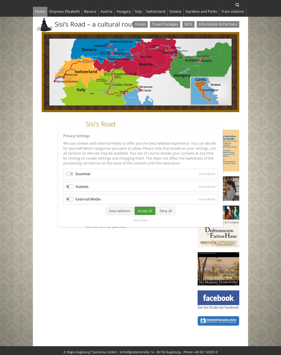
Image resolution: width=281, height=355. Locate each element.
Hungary (124, 11)
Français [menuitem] (201, 350)
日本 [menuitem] (214, 350)
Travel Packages (165, 24)
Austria (106, 11)
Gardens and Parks (201, 11)
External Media (88, 199)
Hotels (140, 24)
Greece (175, 11)
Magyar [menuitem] (186, 350)
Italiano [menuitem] (171, 350)
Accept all (145, 210)
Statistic (82, 186)
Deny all (166, 210)
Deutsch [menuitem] (157, 350)
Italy (138, 11)
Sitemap (89, 350)
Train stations (232, 11)
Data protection (109, 350)
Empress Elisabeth (64, 11)
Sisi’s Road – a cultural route (96, 24)
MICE (188, 24)
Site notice (71, 350)
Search (237, 5)
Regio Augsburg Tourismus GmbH (92, 345)
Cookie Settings (136, 350)
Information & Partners (218, 24)
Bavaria (90, 11)
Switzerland (155, 11)
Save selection (119, 210)
